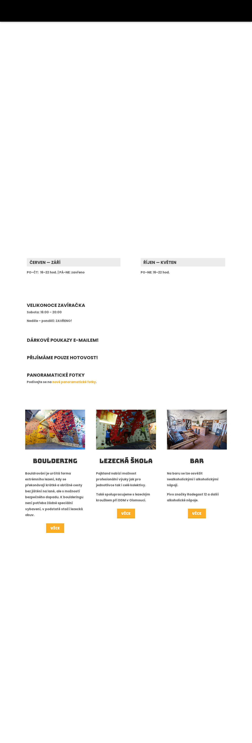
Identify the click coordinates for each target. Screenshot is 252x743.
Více (55, 528)
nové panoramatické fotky (74, 382)
